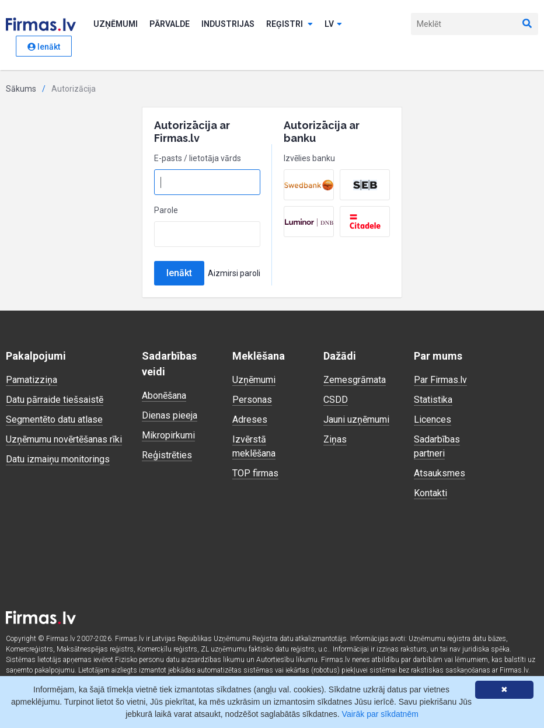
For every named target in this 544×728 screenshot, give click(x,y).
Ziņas (335, 439)
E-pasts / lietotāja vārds (197, 158)
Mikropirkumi (168, 435)
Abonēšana (164, 395)
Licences (432, 419)
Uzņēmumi (115, 24)
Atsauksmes (439, 473)
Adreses (249, 419)
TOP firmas (255, 473)
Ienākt (43, 46)
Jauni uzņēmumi (356, 419)
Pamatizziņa (31, 379)
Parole (166, 210)
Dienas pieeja (169, 415)
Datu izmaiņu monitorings (58, 459)
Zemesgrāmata (354, 379)
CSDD (335, 399)
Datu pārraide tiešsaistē (54, 399)
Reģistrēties (167, 455)
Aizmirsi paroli (234, 273)
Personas (252, 399)
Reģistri (289, 24)
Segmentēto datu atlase (54, 419)
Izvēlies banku (309, 158)
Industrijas (227, 24)
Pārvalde (169, 24)
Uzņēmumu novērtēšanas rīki (64, 439)
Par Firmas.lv (440, 379)
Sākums (21, 88)
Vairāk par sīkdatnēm (380, 714)
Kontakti (430, 493)
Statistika (433, 399)
